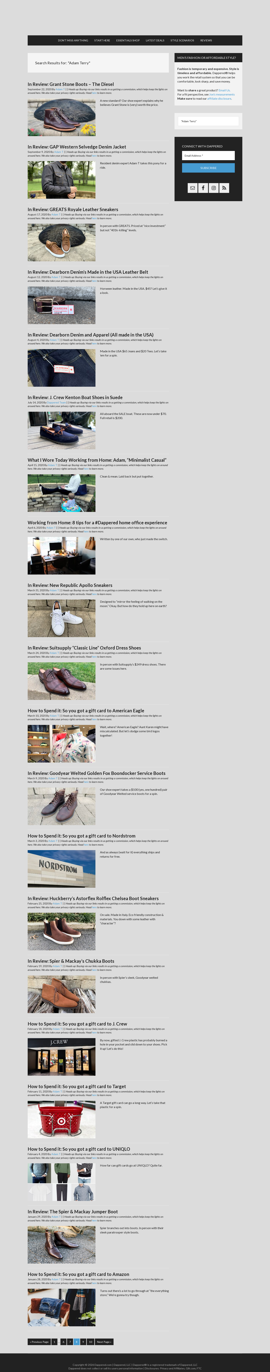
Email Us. (224, 83)
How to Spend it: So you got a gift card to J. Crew (77, 1016)
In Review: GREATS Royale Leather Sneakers (73, 202)
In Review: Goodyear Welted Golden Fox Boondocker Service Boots (97, 766)
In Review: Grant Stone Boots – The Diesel (71, 77)
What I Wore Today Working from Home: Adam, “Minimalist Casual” (97, 453)
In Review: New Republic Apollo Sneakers (70, 578)
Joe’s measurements (222, 87)
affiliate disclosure (219, 91)
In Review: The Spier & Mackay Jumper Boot (73, 1204)
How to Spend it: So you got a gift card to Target (77, 1079)
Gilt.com (191, 1360)
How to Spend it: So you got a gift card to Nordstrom (81, 828)
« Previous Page (39, 1334)
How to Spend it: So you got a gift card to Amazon (78, 1267)
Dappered (135, 14)
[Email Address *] (208, 148)
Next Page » (104, 1334)
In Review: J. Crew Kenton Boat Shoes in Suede (75, 390)
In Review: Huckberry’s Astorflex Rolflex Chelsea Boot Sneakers (93, 891)
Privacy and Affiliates (172, 1360)
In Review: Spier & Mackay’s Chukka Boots (71, 954)
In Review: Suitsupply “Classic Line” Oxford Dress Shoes (84, 641)
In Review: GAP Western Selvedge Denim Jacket (77, 139)
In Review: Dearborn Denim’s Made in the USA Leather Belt (88, 265)
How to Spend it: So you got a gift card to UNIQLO (79, 1142)
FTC (199, 1360)
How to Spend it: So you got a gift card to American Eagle (86, 703)
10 (90, 1334)
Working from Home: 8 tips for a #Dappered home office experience (97, 515)
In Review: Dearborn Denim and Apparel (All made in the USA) (90, 327)
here (94, 85)
